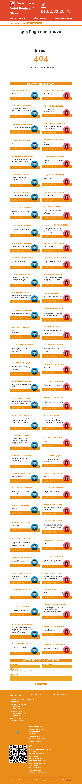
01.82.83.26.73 (41, 739)
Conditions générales (59, 694)
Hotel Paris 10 (14, 702)
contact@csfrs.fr (38, 736)
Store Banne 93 (15, 715)
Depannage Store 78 (16, 720)
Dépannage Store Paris (17, 18)
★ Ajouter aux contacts (37, 772)
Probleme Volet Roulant (18, 711)
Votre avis (14, 675)
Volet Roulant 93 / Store (18, 713)
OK (69, 780)
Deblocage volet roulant (63, 18)
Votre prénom (47, 664)
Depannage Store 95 (16, 718)
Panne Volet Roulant (17, 709)
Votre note (14, 669)
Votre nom (14, 664)
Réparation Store (40, 18)
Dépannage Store (15, 695)
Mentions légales (37, 694)
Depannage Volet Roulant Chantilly (22, 699)
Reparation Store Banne (18, 704)
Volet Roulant (15, 706)
